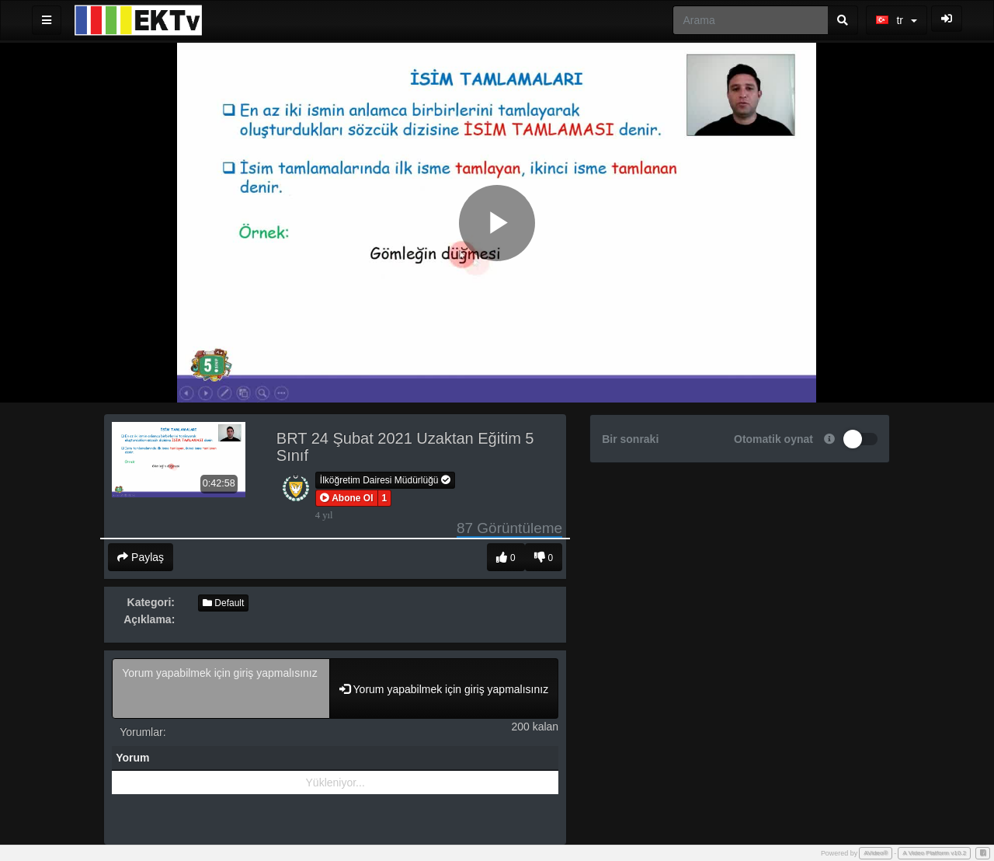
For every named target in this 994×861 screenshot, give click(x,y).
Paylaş (140, 557)
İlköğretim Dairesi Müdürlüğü (385, 480)
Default (223, 603)
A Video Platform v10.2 (934, 852)
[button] (346, 498)
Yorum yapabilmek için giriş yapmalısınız (221, 688)
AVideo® (876, 852)
